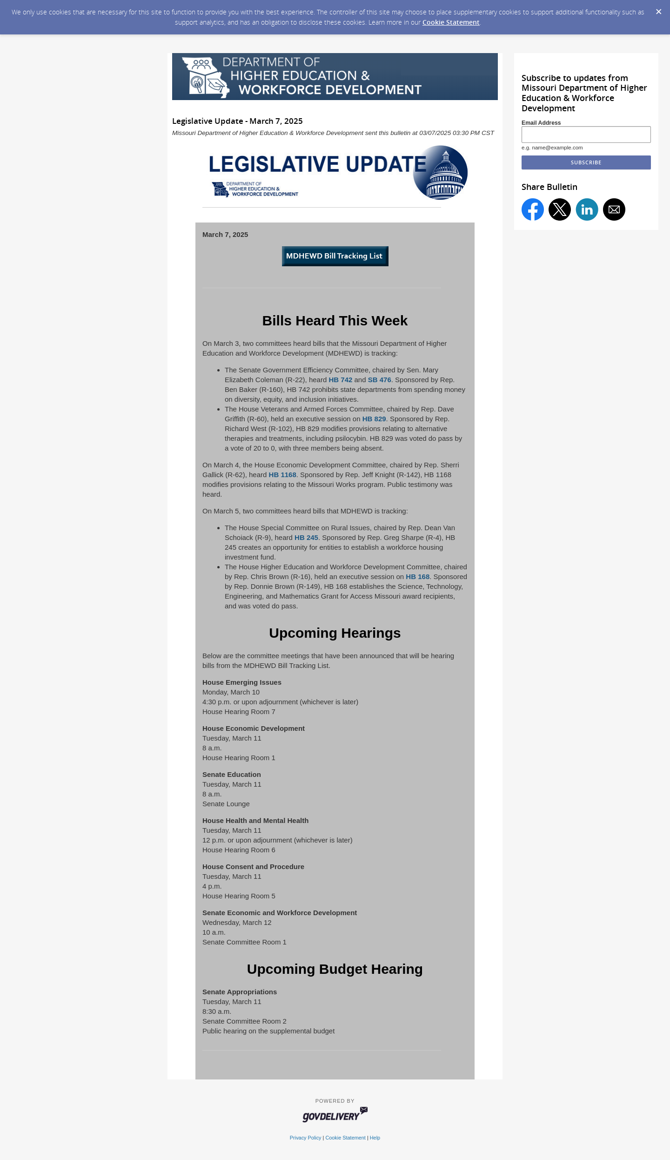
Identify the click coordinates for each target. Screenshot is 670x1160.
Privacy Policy (306, 1137)
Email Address (541, 123)
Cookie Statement (451, 22)
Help (375, 1137)
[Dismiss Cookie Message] (658, 9)
